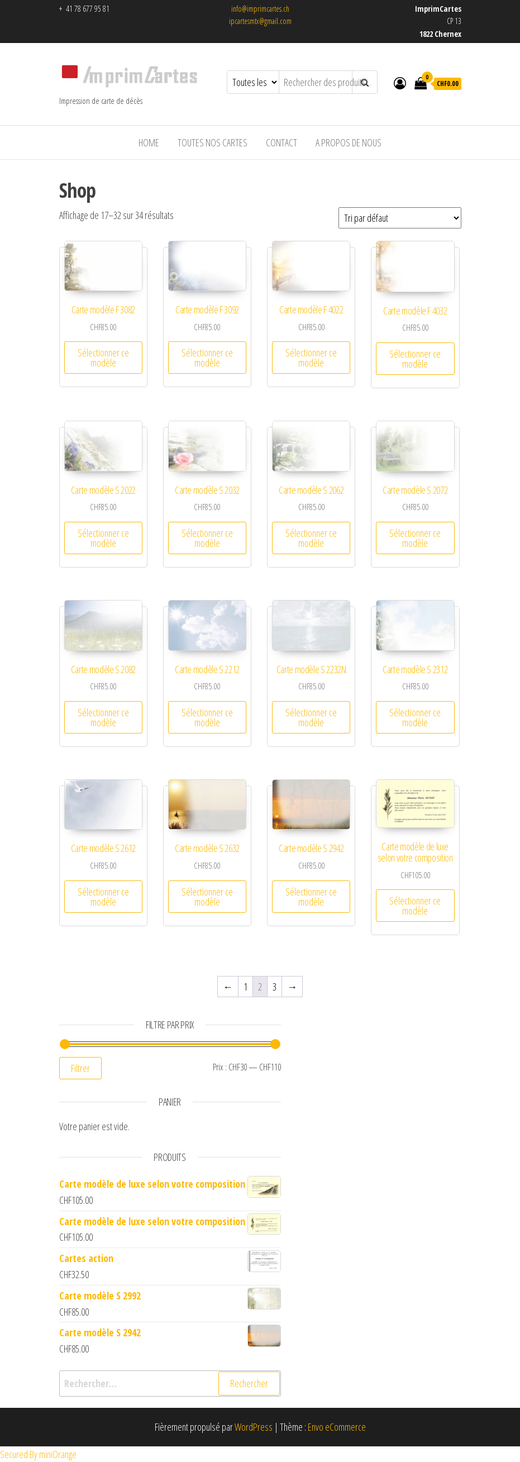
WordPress (254, 1427)
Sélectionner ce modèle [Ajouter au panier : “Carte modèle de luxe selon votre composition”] (415, 905)
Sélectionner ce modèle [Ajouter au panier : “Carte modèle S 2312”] (415, 717)
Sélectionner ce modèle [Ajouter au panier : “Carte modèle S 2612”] (103, 896)
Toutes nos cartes (212, 142)
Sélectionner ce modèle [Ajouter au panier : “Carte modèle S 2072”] (415, 538)
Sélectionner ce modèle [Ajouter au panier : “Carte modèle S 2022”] (103, 538)
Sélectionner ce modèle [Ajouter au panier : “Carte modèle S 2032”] (207, 538)
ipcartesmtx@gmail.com (260, 21)
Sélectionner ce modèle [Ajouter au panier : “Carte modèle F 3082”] (103, 357)
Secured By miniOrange (38, 1454)
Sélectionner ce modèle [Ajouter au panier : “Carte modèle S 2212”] (207, 717)
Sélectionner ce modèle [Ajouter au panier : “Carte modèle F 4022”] (311, 357)
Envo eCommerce (337, 1427)
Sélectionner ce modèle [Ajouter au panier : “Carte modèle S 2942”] (311, 896)
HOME (149, 142)
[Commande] (399, 217)
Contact (281, 142)
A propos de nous (348, 142)
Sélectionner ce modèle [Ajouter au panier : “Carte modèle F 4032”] (415, 358)
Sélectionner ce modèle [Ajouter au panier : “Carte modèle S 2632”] (207, 896)
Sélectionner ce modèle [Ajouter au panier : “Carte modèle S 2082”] (103, 717)
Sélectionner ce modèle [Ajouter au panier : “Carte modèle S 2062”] (311, 538)
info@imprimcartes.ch (260, 8)
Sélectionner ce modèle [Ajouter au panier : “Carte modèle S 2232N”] (311, 717)
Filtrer (80, 1068)
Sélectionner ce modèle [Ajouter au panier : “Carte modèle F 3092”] (207, 357)
